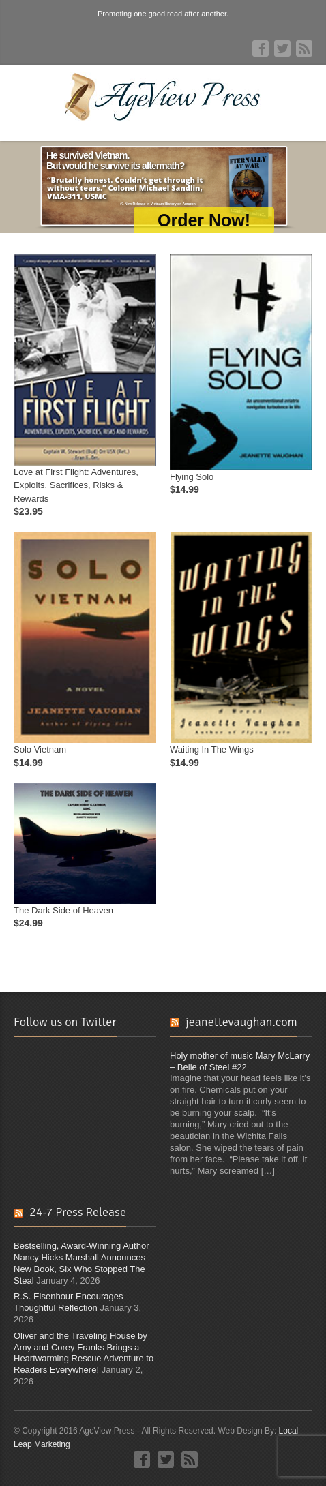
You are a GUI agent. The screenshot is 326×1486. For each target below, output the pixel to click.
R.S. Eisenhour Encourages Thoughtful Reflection (68, 1302)
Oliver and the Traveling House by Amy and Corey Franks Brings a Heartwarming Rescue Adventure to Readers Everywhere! (83, 1353)
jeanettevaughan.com (241, 1021)
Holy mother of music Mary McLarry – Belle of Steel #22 (240, 1061)
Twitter (282, 48)
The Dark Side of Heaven (63, 910)
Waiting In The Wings (212, 749)
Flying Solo (191, 477)
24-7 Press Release (77, 1211)
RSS (304, 48)
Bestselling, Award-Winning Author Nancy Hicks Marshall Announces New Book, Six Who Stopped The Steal (81, 1263)
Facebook (260, 48)
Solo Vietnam (40, 749)
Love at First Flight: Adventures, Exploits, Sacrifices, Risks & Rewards (76, 485)
